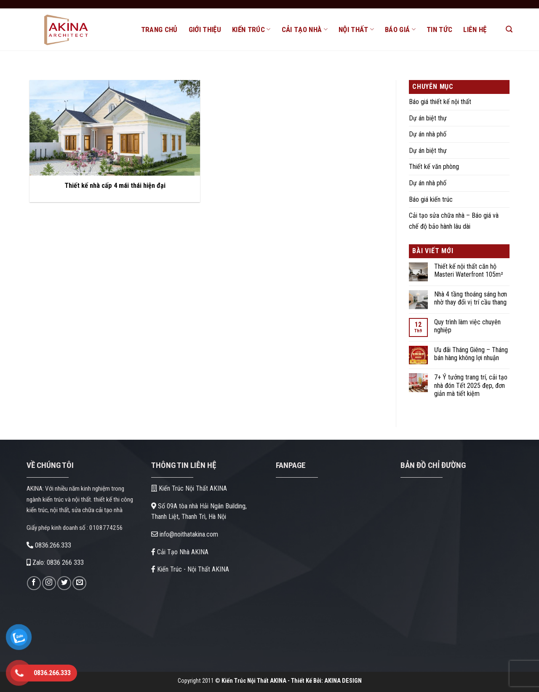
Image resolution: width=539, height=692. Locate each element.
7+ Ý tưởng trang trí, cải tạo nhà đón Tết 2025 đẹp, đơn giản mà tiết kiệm (470, 385)
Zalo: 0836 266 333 (55, 562)
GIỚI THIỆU (205, 29)
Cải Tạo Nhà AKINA (179, 552)
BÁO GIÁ (400, 29)
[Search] (509, 29)
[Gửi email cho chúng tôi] (79, 583)
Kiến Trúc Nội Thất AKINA (189, 488)
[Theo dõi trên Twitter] (64, 583)
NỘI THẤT (356, 29)
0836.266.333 (49, 545)
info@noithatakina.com (184, 534)
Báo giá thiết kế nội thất (440, 102)
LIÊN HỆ (474, 29)
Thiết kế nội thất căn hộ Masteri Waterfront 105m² (468, 270)
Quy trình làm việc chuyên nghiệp (467, 326)
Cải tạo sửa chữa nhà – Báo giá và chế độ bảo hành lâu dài (454, 220)
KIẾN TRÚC (251, 29)
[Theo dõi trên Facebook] (34, 583)
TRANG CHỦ (159, 29)
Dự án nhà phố (427, 134)
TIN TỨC (439, 29)
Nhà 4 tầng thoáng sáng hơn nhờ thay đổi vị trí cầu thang (470, 298)
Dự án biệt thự (428, 118)
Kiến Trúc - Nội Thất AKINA (190, 569)
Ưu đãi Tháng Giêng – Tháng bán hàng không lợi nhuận (471, 354)
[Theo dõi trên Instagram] (49, 583)
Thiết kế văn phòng (434, 167)
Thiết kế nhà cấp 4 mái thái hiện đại (114, 186)
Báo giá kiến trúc (431, 199)
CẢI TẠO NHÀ (305, 29)
